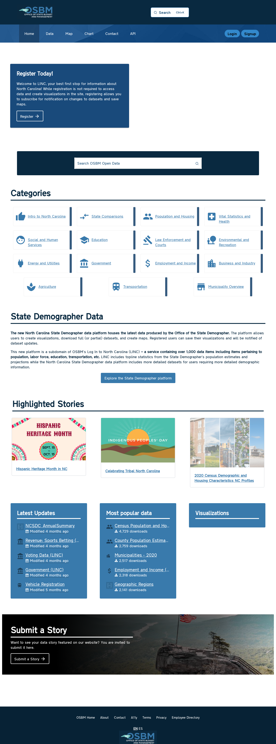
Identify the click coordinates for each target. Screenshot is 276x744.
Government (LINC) (44, 569)
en (135, 728)
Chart (88, 33)
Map (69, 33)
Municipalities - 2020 (136, 554)
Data (50, 33)
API (133, 33)
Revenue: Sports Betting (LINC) (56, 540)
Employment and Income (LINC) (146, 569)
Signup (250, 33)
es (141, 728)
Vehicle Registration (45, 584)
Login (232, 33)
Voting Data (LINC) (44, 554)
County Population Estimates (143, 540)
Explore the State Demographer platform (138, 378)
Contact (111, 33)
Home (29, 33)
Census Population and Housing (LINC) (153, 525)
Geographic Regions (134, 584)
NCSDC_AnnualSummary (50, 525)
